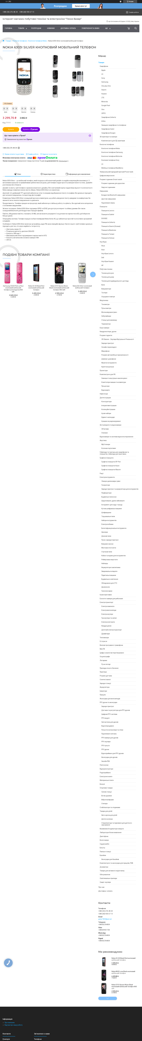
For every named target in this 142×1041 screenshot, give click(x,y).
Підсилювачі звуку (108, 203)
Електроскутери (107, 614)
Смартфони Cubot (107, 129)
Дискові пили (106, 536)
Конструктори (106, 401)
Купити (11, 129)
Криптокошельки (107, 367)
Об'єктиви (105, 429)
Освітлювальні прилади (108, 878)
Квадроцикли (106, 626)
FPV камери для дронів (109, 738)
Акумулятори (104, 687)
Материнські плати (107, 780)
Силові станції (106, 792)
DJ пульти (103, 641)
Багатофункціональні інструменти (113, 528)
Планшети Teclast (107, 234)
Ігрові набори (106, 413)
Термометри (106, 324)
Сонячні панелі (105, 679)
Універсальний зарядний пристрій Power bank (116, 172)
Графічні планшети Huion (110, 466)
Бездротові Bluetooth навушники (113, 195)
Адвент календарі (108, 417)
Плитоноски (104, 765)
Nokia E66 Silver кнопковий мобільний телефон (82, 287)
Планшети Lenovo (107, 210)
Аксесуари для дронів (109, 757)
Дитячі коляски (107, 819)
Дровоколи (105, 587)
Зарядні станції (105, 683)
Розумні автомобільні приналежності (114, 355)
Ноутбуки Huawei (107, 261)
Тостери (104, 293)
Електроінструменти (107, 477)
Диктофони (104, 836)
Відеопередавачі (107, 726)
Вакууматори (106, 289)
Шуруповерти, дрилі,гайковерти (112, 501)
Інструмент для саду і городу (111, 505)
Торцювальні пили (108, 516)
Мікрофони (105, 351)
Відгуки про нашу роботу (13, 1025)
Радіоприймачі (105, 773)
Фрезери (104, 532)
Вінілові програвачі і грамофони (111, 645)
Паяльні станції (105, 851)
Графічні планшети (106, 458)
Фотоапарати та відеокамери (110, 425)
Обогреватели (105, 874)
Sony (103, 78)
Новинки (51, 28)
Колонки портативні (108, 448)
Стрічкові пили (106, 552)
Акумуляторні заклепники (110, 567)
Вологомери (104, 840)
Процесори (105, 386)
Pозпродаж (36, 28)
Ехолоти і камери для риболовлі (111, 598)
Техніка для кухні (107, 273)
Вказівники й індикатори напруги (112, 829)
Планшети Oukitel (107, 214)
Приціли (103, 695)
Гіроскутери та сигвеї (109, 618)
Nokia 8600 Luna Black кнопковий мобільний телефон (123, 972)
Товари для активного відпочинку (112, 871)
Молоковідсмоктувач (109, 312)
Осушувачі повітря (108, 297)
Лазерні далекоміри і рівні (110, 481)
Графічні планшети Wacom (111, 469)
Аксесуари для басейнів (110, 859)
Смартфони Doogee (108, 133)
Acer (103, 250)
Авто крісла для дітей (109, 815)
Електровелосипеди (108, 610)
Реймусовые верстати (109, 559)
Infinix (103, 121)
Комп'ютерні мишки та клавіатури (113, 382)
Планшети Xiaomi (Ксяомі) (110, 226)
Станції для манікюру (109, 320)
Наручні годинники (108, 187)
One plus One (106, 86)
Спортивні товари (106, 788)
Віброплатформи (107, 800)
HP (102, 265)
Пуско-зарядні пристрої (110, 540)
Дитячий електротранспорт (111, 630)
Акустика (103, 440)
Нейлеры (104, 563)
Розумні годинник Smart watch (111, 179)
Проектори (104, 370)
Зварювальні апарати (109, 571)
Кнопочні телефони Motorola (111, 156)
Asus (103, 246)
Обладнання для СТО (109, 583)
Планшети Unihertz (108, 222)
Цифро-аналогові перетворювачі (112, 653)
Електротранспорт (106, 602)
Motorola (104, 101)
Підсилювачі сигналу (109, 734)
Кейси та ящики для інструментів (113, 556)
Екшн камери (104, 328)
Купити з (30, 129)
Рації (101, 473)
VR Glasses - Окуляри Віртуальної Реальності (117, 339)
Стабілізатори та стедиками (110, 807)
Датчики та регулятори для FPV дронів (115, 710)
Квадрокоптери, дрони (108, 331)
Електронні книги (106, 776)
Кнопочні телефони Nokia (37, 41)
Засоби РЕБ (105, 761)
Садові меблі (104, 844)
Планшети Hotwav (107, 238)
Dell (102, 257)
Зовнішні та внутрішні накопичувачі (114, 378)
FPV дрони (105, 749)
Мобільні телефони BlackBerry (112, 168)
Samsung (104, 82)
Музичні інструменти (109, 363)
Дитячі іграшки (105, 398)
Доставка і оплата (68, 28)
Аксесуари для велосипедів (110, 699)
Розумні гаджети (106, 335)
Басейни (103, 855)
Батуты (102, 848)
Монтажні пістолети (108, 548)
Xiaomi (103, 90)
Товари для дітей (106, 811)
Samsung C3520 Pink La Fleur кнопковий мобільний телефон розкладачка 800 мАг (13, 289)
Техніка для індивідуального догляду (115, 281)
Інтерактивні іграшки (108, 405)
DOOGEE (104, 218)
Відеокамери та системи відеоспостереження (116, 437)
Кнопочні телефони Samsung (112, 152)
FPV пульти (105, 745)
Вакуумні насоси (107, 544)
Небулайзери (106, 316)
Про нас (101, 887)
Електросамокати (107, 606)
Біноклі (102, 784)
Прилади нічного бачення (109, 668)
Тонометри (105, 304)
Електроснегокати (108, 622)
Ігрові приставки (106, 595)
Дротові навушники (108, 199)
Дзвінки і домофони (108, 359)
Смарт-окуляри (105, 882)
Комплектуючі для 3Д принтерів (113, 141)
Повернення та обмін (90, 28)
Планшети (103, 207)
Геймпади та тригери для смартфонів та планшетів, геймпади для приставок (114, 453)
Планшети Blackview (108, 230)
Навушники (104, 191)
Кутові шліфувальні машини (111, 508)
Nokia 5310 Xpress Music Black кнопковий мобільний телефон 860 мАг (124, 986)
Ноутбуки (103, 242)
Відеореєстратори (106, 769)
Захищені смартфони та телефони (113, 125)
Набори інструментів (108, 520)
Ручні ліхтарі (105, 664)
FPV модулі (105, 718)
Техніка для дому (107, 277)
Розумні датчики (106, 676)
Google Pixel (105, 105)
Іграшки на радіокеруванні (111, 421)
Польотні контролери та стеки (112, 730)
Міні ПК (102, 649)
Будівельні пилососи (108, 497)
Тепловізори (104, 637)
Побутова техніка (106, 269)
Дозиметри (104, 867)
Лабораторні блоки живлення (110, 832)
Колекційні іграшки (108, 409)
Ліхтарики (103, 660)
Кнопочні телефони (20, 41)
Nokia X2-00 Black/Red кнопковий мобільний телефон (123, 959)
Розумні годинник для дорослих (113, 183)
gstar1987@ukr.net (105, 919)
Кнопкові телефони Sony (110, 160)
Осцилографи (105, 656)
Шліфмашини (106, 512)
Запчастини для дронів (109, 722)
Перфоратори (106, 493)
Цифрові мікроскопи (107, 175)
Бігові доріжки (106, 796)
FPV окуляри (105, 741)
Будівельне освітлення (109, 579)
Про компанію (10, 1022)
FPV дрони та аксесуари (108, 702)
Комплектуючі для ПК (108, 374)
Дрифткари (105, 634)
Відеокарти (105, 390)
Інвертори (103, 691)
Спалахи (104, 433)
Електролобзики (107, 524)
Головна (8, 28)
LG (102, 74)
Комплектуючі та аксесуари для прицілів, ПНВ (116, 863)
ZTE (102, 98)
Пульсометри (106, 308)
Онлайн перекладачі (108, 347)
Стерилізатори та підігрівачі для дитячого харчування (116, 824)
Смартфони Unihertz (108, 117)
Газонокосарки (106, 591)
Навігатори (104, 394)
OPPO (103, 113)
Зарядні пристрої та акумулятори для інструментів (119, 489)
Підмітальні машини (108, 575)
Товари (21, 28)
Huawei (104, 94)
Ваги (103, 285)
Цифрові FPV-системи (109, 714)
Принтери (103, 672)
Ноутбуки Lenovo (107, 253)
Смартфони (104, 66)
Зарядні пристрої (107, 343)
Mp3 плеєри (105, 444)
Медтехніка (104, 300)
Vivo (102, 109)
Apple (103, 70)
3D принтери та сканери (108, 137)
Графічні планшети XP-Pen (111, 462)
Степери (104, 803)
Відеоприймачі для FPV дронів (112, 753)
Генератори (105, 485)
